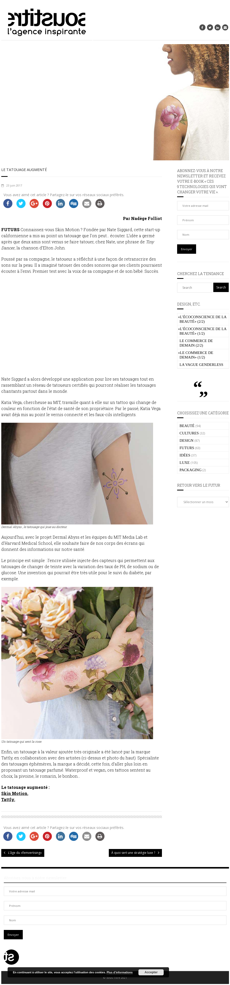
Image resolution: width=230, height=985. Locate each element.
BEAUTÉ (187, 426)
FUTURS (187, 448)
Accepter (151, 972)
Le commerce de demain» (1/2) (195, 355)
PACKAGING (191, 470)
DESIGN (187, 440)
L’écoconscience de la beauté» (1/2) (202, 331)
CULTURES (189, 433)
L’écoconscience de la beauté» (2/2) (202, 319)
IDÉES (185, 455)
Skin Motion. (14, 794)
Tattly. (8, 800)
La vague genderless (201, 365)
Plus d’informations (120, 972)
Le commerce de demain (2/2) (196, 343)
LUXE (185, 463)
